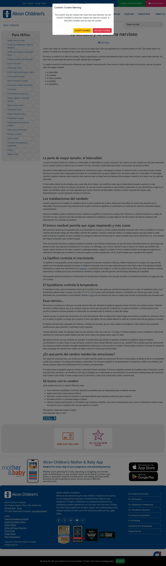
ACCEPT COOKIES (82, 30)
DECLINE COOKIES (102, 30)
